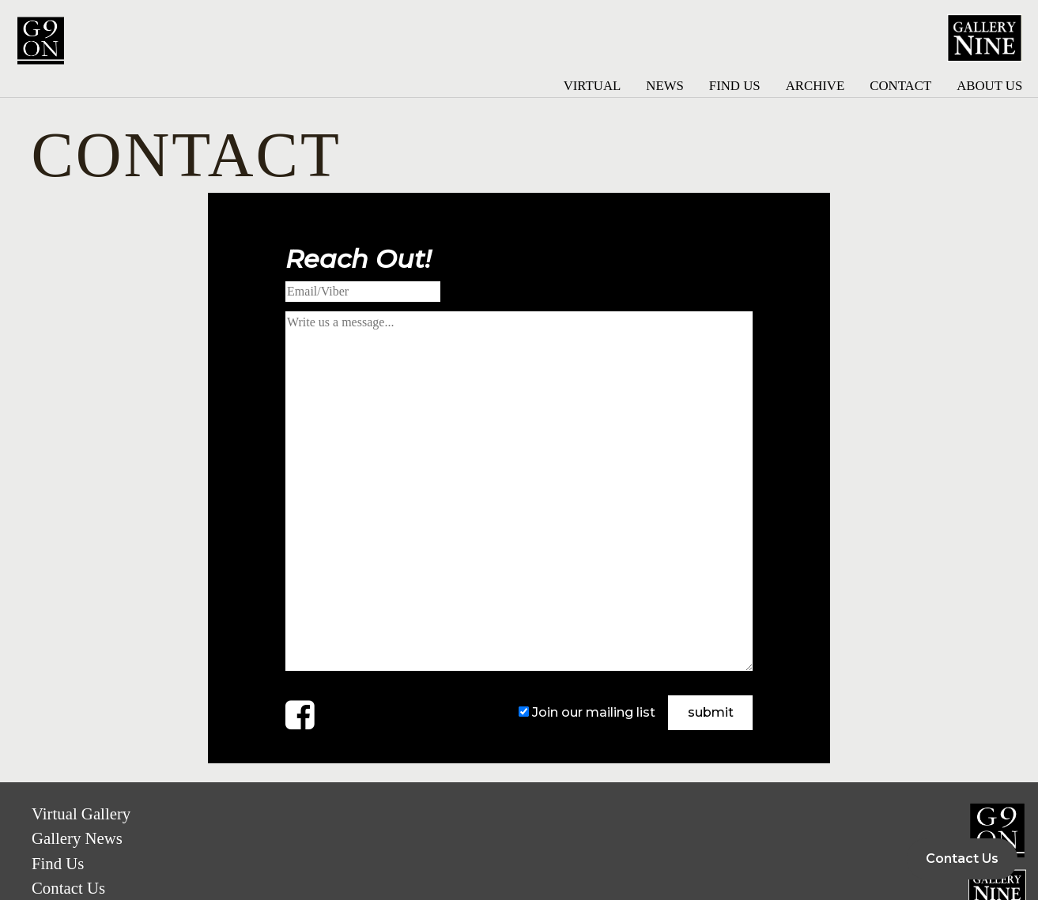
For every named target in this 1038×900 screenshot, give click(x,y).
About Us (989, 85)
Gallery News (77, 838)
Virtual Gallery (81, 813)
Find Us (735, 85)
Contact (900, 85)
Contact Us (68, 888)
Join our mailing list (593, 712)
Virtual (592, 85)
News (665, 85)
